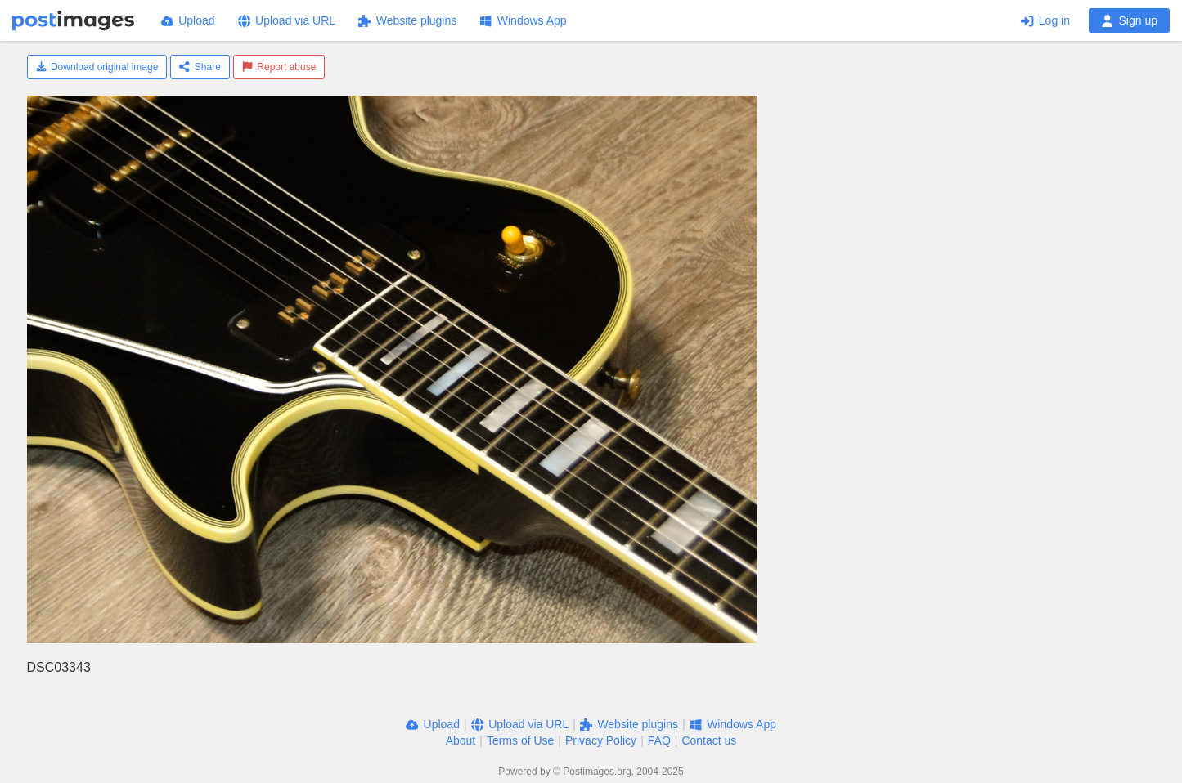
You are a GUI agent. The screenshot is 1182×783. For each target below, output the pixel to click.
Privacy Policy (600, 740)
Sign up (1129, 20)
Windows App (522, 20)
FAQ (659, 740)
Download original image (97, 67)
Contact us (708, 740)
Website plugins (407, 20)
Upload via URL (287, 20)
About (461, 740)
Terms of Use (520, 740)
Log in (1045, 20)
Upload (188, 20)
